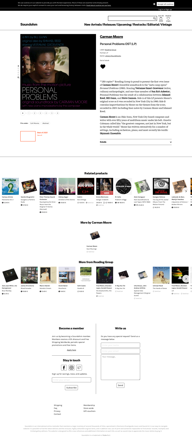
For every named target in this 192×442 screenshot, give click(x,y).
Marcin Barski (45, 286)
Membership (89, 405)
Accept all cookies (165, 4)
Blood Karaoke (26, 288)
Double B (80, 288)
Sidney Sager (63, 197)
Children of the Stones (67, 200)
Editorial (153, 24)
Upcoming (124, 24)
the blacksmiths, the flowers (104, 292)
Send (120, 385)
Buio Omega (81, 200)
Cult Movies (34, 123)
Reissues (109, 24)
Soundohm (28, 24)
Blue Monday (6, 291)
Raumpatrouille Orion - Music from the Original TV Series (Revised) (48, 205)
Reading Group (110, 50)
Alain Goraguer (139, 197)
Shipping (58, 405)
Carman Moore (111, 37)
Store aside (89, 408)
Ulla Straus (138, 286)
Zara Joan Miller (8, 286)
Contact (57, 414)
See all (39, 135)
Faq (55, 408)
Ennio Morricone (102, 197)
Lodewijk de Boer (178, 197)
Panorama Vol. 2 (7, 200)
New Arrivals (93, 24)
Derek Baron (63, 286)
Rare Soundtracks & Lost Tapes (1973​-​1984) (142, 201)
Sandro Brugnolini (27, 197)
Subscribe (71, 387)
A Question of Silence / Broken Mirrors (180, 203)
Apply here (71, 350)
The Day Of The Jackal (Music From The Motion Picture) (160, 202)
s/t (173, 291)
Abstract (45, 123)
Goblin (79, 197)
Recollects (62, 288)
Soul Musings (92, 249)
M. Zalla (118, 197)
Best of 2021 (42, 132)
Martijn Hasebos (178, 199)
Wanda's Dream (45, 288)
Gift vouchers (89, 411)
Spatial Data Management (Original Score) (142, 293)
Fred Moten (100, 286)
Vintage (166, 24)
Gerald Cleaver (106, 288)
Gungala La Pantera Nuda (28, 201)
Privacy (57, 411)
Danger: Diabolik (102, 200)
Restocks (139, 24)
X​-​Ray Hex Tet (120, 286)
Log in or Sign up (165, 9)
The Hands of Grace (160, 288)
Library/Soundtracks (113, 56)
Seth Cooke (81, 286)
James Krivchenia (27, 286)
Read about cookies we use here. (98, 5)
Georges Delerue (159, 197)
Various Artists (7, 197)
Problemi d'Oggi (120, 200)
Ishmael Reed (158, 286)
